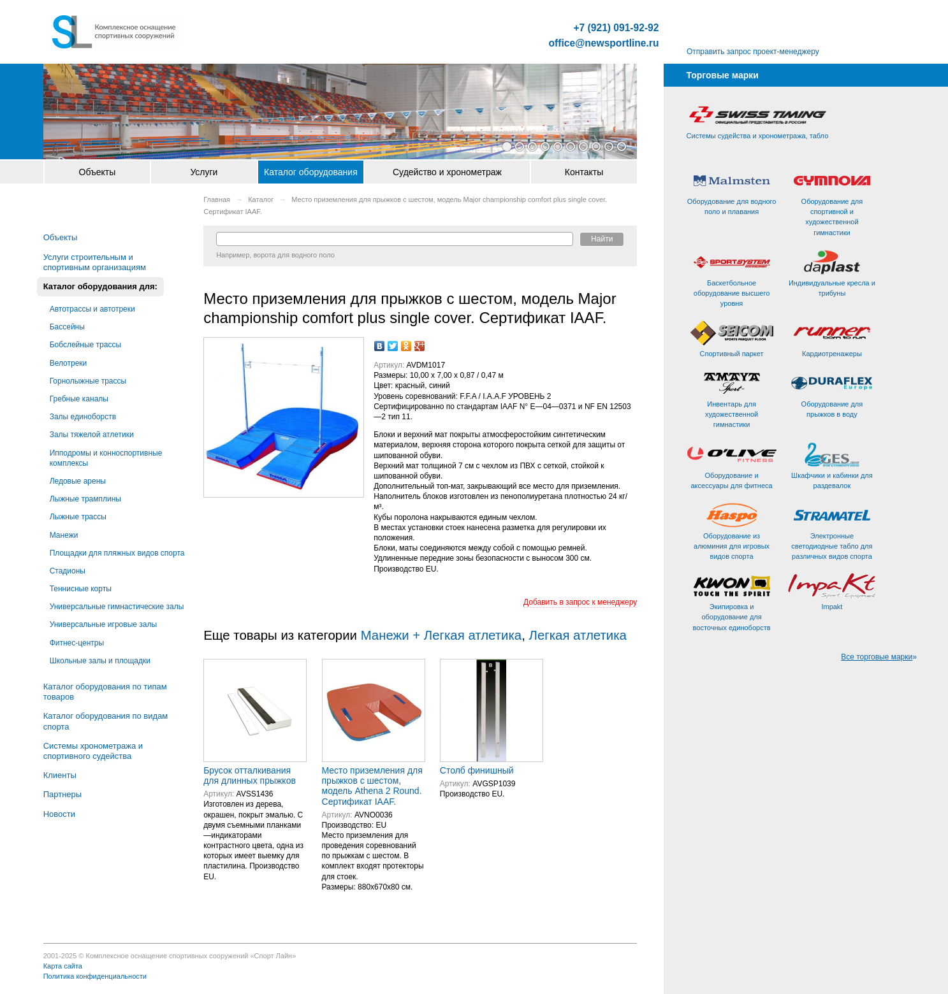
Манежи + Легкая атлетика (441, 635)
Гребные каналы (79, 398)
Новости (59, 814)
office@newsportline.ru (604, 43)
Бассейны (67, 326)
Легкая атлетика (578, 635)
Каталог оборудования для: (100, 286)
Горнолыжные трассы (88, 381)
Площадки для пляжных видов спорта (117, 553)
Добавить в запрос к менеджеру (580, 602)
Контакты (584, 172)
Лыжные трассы (78, 516)
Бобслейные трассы (85, 344)
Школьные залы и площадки (100, 660)
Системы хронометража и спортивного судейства (93, 751)
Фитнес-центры (77, 642)
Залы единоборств (83, 416)
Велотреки (68, 363)
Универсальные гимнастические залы (117, 606)
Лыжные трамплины (85, 498)
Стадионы (67, 570)
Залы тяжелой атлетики (92, 434)
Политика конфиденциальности (95, 976)
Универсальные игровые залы (103, 624)
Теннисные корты (81, 588)
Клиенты (60, 775)
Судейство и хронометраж (447, 172)
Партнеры (62, 794)
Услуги (203, 172)
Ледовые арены (78, 481)
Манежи (64, 535)
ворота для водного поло (293, 255)
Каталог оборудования (311, 172)
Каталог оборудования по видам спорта (105, 721)
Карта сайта (62, 966)
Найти (602, 238)
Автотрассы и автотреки (92, 309)
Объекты (97, 172)
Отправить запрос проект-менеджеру (753, 51)
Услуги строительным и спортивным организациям (94, 262)
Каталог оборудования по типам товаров (105, 692)
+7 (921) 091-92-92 (616, 28)
